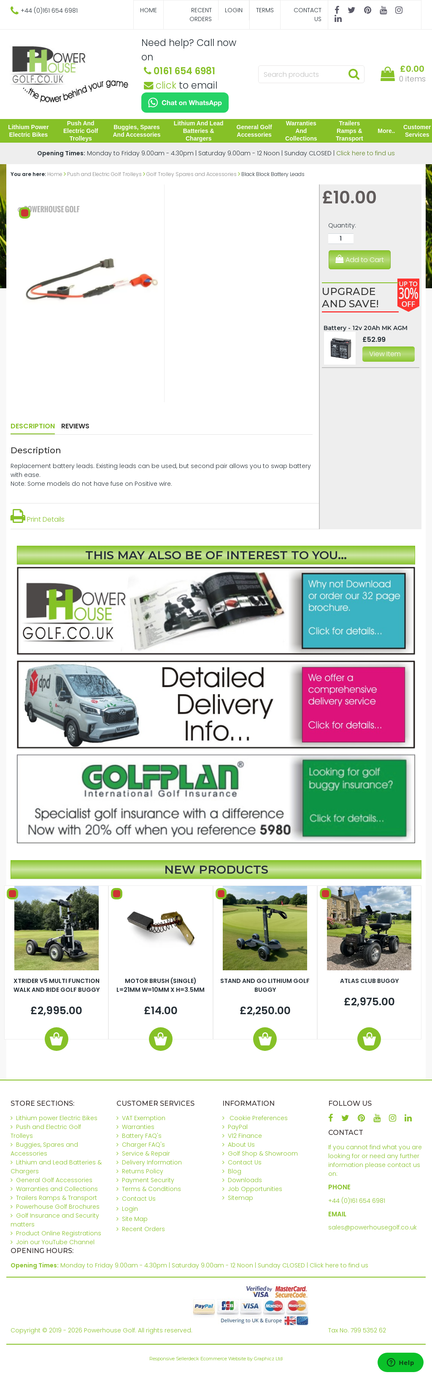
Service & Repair (146, 1153)
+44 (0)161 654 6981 (356, 1201)
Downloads (245, 1180)
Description (33, 426)
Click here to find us (365, 153)
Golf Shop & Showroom (263, 1153)
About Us (241, 1144)
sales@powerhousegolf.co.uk (372, 1227)
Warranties (138, 1127)
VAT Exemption (143, 1118)
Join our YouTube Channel (55, 1242)
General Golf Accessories (254, 131)
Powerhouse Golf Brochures (58, 1206)
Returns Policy (142, 1171)
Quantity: (342, 225)
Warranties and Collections (301, 131)
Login (234, 10)
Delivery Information (152, 1162)
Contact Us (307, 14)
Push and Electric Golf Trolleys (80, 131)
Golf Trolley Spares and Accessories (191, 174)
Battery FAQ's (142, 1136)
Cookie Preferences (259, 1118)
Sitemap (240, 1198)
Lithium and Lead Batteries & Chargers (199, 131)
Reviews (75, 426)
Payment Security (148, 1180)
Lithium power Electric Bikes (28, 131)
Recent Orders (200, 14)
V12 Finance (245, 1136)
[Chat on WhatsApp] (185, 102)
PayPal (238, 1127)
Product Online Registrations (58, 1233)
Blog (234, 1171)
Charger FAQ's (143, 1144)
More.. (386, 130)
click (160, 85)
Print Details (38, 519)
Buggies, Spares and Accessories (137, 131)
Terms (265, 10)
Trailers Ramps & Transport (349, 131)
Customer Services (417, 131)
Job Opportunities (255, 1189)
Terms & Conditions (151, 1189)
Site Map (135, 1219)
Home (148, 10)
